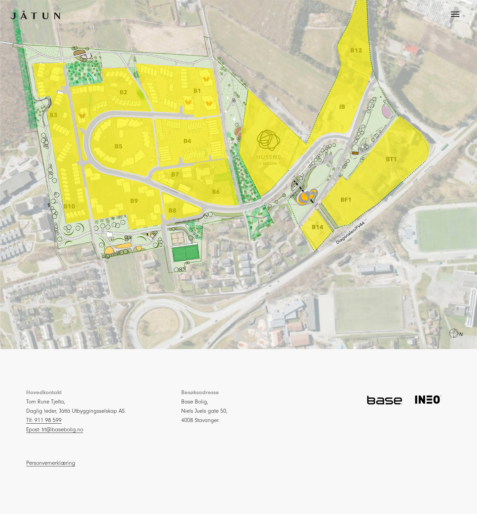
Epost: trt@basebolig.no (54, 429)
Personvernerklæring (50, 462)
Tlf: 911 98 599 (44, 420)
